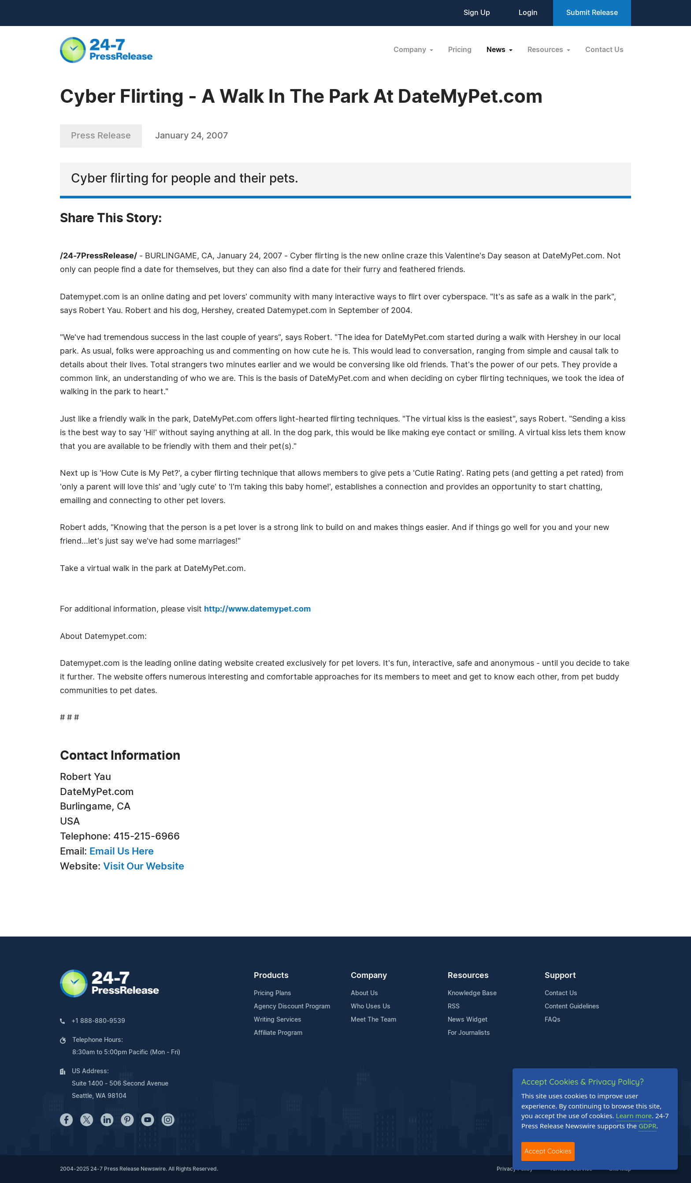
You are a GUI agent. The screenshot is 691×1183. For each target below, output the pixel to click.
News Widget (467, 1020)
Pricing (460, 49)
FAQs (553, 1020)
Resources (468, 976)
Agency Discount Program (292, 1007)
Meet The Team (373, 1020)
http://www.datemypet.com (257, 609)
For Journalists (469, 1033)
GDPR (647, 1125)
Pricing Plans (272, 993)
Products (271, 976)
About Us (364, 993)
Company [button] (411, 49)
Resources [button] (546, 49)
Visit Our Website (143, 866)
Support (560, 976)
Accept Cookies (548, 1151)
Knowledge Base (472, 993)
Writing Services (277, 1020)
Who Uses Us (370, 1007)
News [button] (497, 49)
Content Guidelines (572, 1007)
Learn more (634, 1115)
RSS (454, 1007)
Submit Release (592, 12)
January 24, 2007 (191, 135)
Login (528, 12)
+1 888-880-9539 (98, 1021)
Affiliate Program (278, 1033)
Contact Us (604, 49)
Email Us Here (121, 851)
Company (369, 976)
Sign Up (477, 12)
